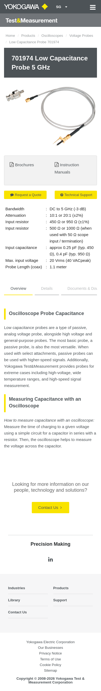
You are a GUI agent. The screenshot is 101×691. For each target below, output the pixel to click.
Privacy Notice (50, 653)
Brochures (24, 164)
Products (28, 36)
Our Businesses (50, 648)
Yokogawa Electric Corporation (50, 642)
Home (10, 36)
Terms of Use (50, 659)
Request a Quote (25, 195)
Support (60, 600)
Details (47, 288)
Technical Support (76, 195)
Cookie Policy (50, 665)
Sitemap (50, 670)
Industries (16, 588)
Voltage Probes (81, 36)
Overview (18, 288)
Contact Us (50, 507)
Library (14, 600)
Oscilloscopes (52, 36)
